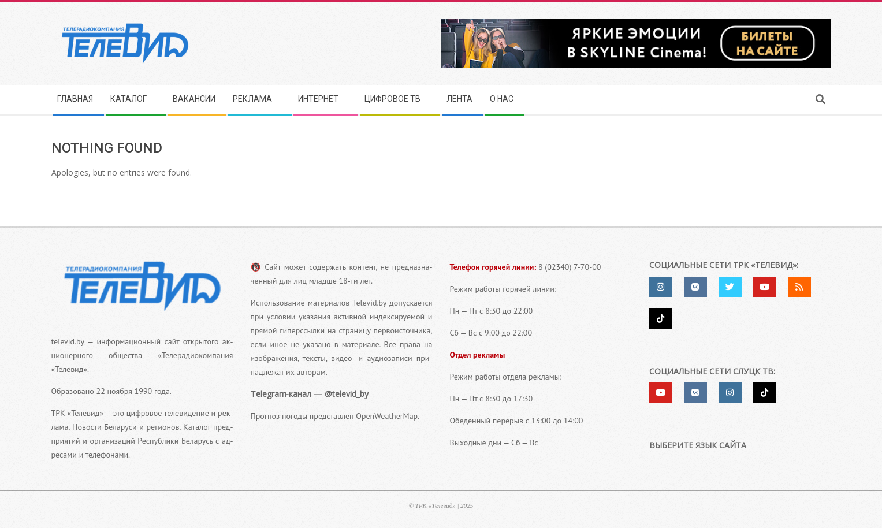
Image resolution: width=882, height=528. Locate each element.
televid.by (67, 341)
